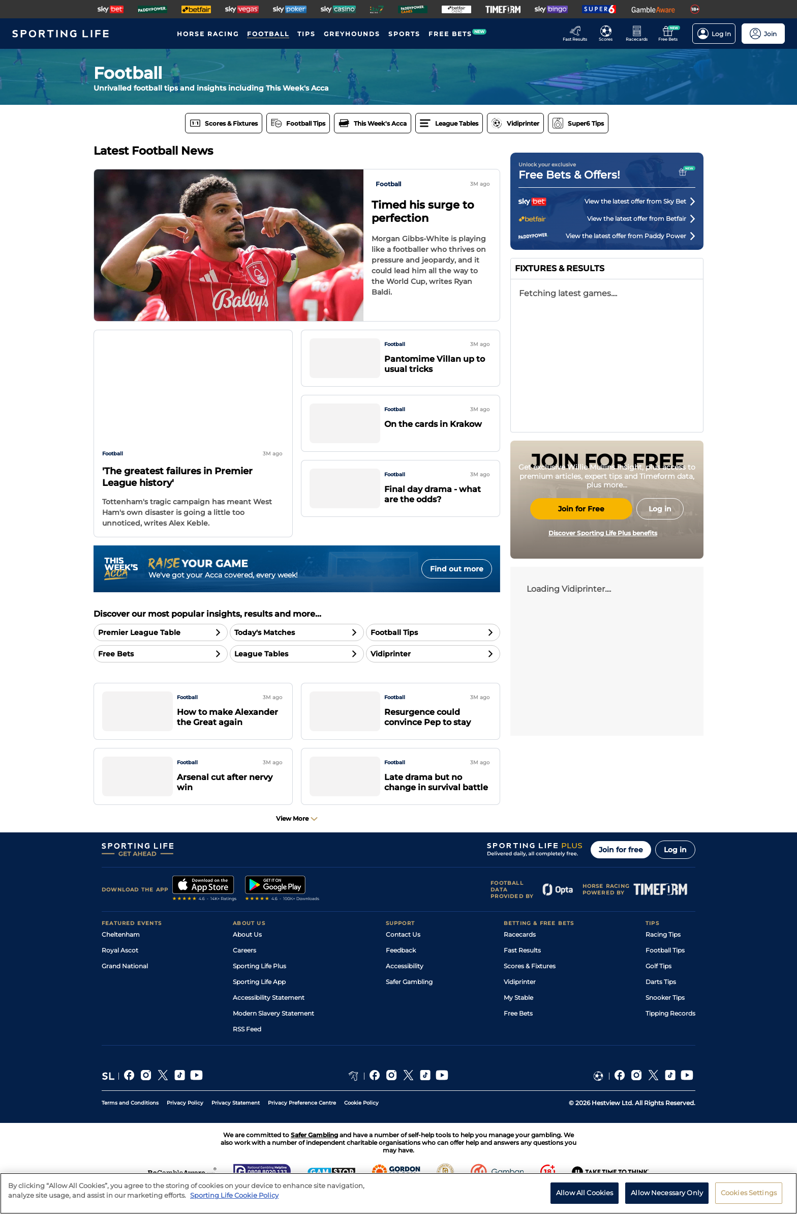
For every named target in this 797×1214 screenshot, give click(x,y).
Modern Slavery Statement (273, 1035)
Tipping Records (670, 1035)
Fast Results (522, 972)
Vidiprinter (520, 1003)
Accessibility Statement (268, 1019)
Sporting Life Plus (259, 988)
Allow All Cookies (584, 1193)
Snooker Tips (665, 1019)
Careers (244, 972)
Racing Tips (663, 956)
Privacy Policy (185, 1124)
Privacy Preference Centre (302, 1124)
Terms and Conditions (130, 1124)
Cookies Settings (749, 1193)
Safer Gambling (409, 1003)
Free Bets (518, 1035)
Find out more (456, 568)
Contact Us (403, 956)
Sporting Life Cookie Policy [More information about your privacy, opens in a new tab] (234, 1195)
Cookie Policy (361, 1124)
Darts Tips (661, 1003)
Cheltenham (121, 956)
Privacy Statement (235, 1124)
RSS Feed (247, 1051)
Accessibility (404, 988)
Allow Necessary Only (667, 1193)
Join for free (621, 871)
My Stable (518, 1019)
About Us (247, 956)
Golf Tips (658, 988)
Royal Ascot (120, 972)
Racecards (520, 956)
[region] (398, 1193)
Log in (675, 871)
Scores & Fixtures (530, 988)
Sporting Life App (259, 1003)
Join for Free (581, 604)
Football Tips (665, 972)
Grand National (125, 988)
